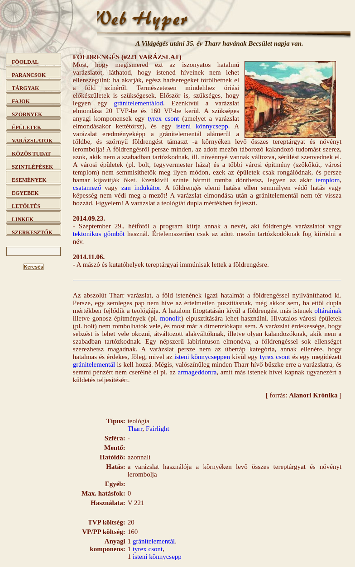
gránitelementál (94, 364)
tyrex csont (163, 118)
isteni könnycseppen (202, 356)
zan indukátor (140, 187)
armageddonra (197, 372)
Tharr (135, 428)
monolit (170, 318)
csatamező (87, 187)
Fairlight (157, 428)
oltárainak (327, 310)
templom (328, 180)
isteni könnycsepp (202, 126)
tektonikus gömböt (99, 233)
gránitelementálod (138, 103)
